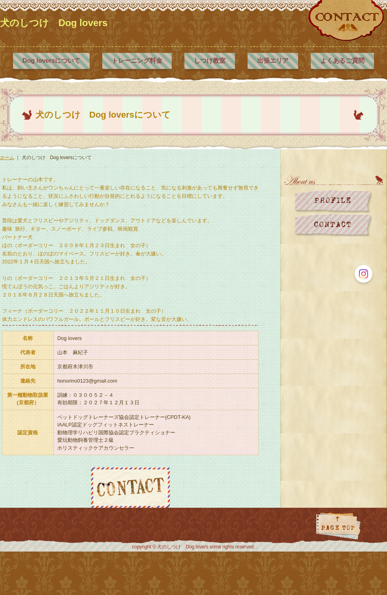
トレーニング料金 (137, 60)
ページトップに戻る (338, 540)
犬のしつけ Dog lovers (53, 22)
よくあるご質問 (342, 60)
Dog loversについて (52, 60)
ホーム (7, 157)
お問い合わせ (333, 224)
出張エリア (273, 60)
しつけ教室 (209, 60)
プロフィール (333, 201)
